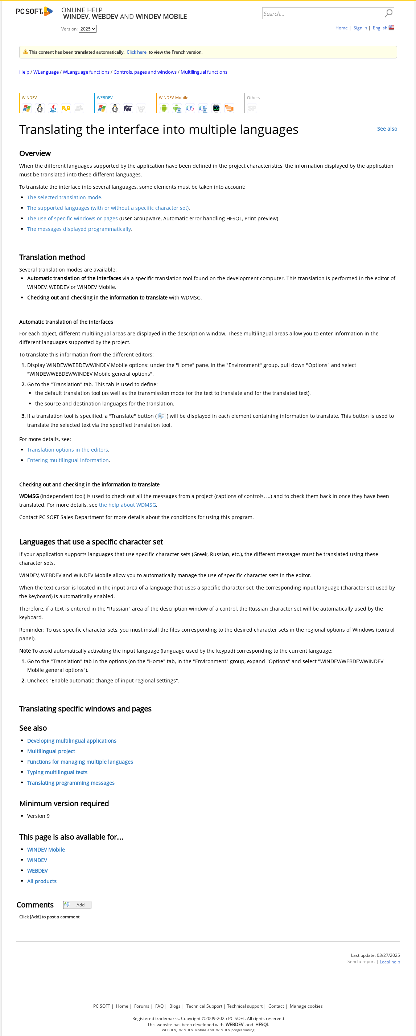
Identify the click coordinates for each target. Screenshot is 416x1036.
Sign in (360, 28)
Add (74, 905)
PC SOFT (101, 1006)
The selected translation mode (64, 197)
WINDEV (37, 860)
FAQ (159, 1006)
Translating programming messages (71, 782)
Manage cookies (306, 1006)
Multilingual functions (204, 72)
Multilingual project (51, 751)
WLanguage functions (86, 72)
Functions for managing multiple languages (80, 761)
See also (387, 128)
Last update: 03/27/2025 (375, 955)
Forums (141, 1006)
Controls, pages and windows (145, 72)
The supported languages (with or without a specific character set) (108, 207)
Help (24, 72)
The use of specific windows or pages (72, 218)
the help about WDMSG (127, 504)
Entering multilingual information (68, 460)
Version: (70, 29)
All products (42, 881)
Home (341, 28)
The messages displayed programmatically (79, 228)
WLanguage (46, 72)
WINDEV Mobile (46, 849)
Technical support (245, 1006)
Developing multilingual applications (71, 740)
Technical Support (204, 1006)
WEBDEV (37, 870)
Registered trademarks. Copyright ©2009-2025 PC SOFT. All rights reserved (208, 1018)
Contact (276, 1006)
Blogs (175, 1006)
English (380, 28)
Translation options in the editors (67, 449)
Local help (390, 962)
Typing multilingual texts (57, 772)
